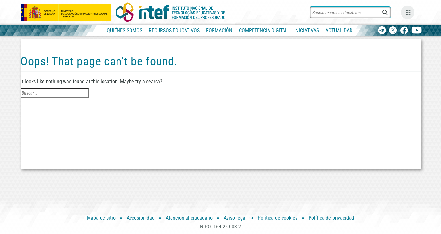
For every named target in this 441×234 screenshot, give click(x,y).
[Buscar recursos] (350, 12)
